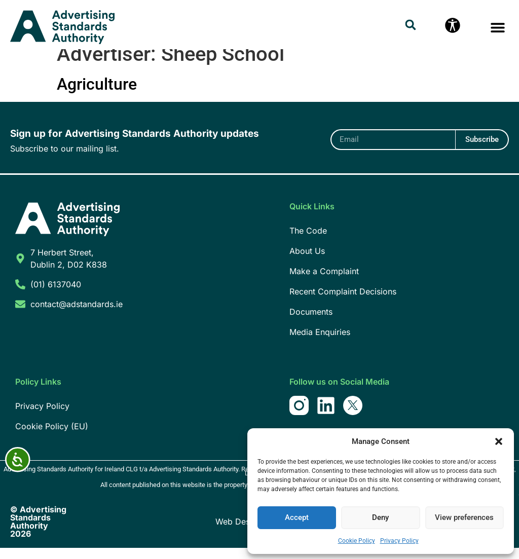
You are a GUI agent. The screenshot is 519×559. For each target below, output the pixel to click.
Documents (310, 323)
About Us (307, 262)
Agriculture (97, 95)
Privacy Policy (399, 540)
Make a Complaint (324, 282)
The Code (308, 242)
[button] (499, 441)
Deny (380, 518)
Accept (297, 518)
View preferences (464, 518)
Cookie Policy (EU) (51, 437)
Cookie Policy (356, 540)
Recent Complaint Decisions (342, 302)
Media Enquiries (319, 343)
